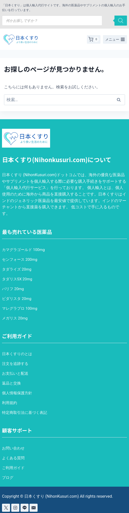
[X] (6, 508)
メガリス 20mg (15, 318)
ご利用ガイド (13, 468)
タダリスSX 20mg (17, 279)
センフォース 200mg (19, 259)
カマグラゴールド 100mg (23, 249)
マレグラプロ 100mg (19, 308)
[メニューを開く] (115, 39)
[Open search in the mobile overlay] (64, 21)
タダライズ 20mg (16, 269)
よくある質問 (13, 458)
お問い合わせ (13, 448)
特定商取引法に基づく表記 (24, 412)
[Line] (25, 508)
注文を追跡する (15, 363)
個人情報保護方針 (17, 393)
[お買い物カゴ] (93, 39)
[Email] (34, 508)
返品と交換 (11, 383)
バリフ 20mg (13, 289)
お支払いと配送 (15, 373)
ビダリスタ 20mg (16, 298)
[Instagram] (15, 508)
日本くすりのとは (17, 354)
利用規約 (9, 403)
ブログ (7, 477)
